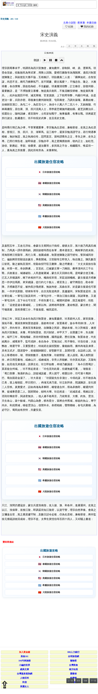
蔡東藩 (81, 22)
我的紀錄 (88, 26)
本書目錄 (91, 22)
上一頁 (70, 681)
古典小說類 (69, 22)
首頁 (78, 681)
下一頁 (93, 681)
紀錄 (70, 26)
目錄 (85, 681)
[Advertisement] (49, 621)
